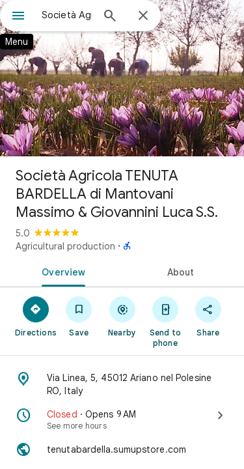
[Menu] (18, 17)
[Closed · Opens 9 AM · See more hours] (122, 419)
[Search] (110, 17)
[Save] (78, 316)
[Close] (143, 16)
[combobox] (67, 15)
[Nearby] (121, 316)
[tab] (61, 271)
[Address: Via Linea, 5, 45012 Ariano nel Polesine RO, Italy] (122, 384)
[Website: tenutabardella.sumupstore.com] (122, 449)
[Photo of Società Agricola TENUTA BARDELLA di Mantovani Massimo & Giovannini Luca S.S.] (122, 78)
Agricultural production (65, 246)
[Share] (208, 316)
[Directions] (35, 316)
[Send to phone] (165, 321)
